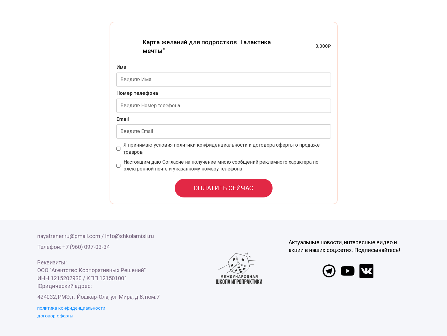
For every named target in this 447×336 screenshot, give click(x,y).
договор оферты (55, 316)
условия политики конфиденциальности (201, 145)
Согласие (173, 162)
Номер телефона (137, 93)
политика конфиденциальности (71, 308)
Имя (121, 67)
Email (122, 119)
